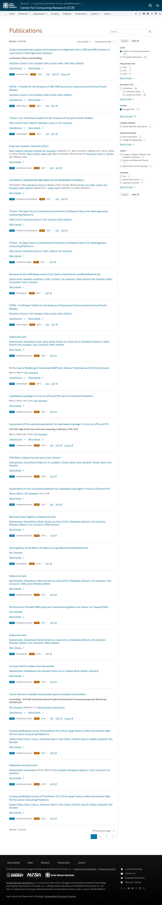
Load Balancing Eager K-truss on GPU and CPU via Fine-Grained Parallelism (51, 395)
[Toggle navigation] (4, 13)
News (12, 13)
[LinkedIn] (156, 13)
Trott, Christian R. (40, 344)
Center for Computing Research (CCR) (47, 7)
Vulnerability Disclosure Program (60, 896)
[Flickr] (148, 13)
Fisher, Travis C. (31, 739)
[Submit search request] (150, 31)
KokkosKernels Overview (23, 765)
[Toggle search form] (150, 5)
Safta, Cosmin (50, 63)
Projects (55, 13)
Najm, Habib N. (77, 63)
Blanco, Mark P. (16, 493)
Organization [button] (39, 13)
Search (107, 13)
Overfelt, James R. (80, 739)
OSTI (55, 74)
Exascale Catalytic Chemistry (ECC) (28, 145)
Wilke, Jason (26, 583)
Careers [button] (94, 13)
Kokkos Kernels (17, 336)
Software (67, 13)
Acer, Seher (42, 341)
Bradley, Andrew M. (90, 670)
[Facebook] (136, 13)
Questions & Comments (85, 869)
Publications (81, 13)
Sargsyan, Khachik (32, 150)
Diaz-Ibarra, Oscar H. (19, 63)
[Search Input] (131, 31)
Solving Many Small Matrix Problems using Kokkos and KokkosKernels (48, 547)
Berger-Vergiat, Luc (58, 341)
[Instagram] (152, 13)
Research (24, 3)
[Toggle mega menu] (158, 5)
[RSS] (160, 13)
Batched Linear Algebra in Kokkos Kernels (32, 516)
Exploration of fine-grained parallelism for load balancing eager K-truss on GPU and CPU (59, 423)
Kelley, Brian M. (83, 279)
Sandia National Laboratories (20, 882)
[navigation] (84, 41)
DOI (48, 74)
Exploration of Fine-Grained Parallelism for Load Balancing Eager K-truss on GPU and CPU (59, 488)
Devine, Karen (15, 279)
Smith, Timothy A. (30, 282)
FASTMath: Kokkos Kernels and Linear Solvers (35, 457)
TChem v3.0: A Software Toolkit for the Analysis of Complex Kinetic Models (51, 117)
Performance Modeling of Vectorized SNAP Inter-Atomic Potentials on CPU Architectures (59, 367)
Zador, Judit (63, 63)
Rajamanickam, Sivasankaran (22, 341)
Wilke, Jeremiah (57, 344)
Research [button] (23, 13)
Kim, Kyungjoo (36, 63)
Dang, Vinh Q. (74, 341)
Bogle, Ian (42, 462)
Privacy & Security (107, 869)
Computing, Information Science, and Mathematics (56, 3)
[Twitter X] (140, 13)
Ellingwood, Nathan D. (92, 341)
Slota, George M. (84, 462)
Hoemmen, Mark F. (49, 739)
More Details (35, 68)
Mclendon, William (17, 524)
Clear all (136, 40)
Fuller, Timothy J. (53, 279)
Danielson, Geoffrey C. (33, 279)
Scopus (65, 74)
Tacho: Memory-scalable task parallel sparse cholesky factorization (47, 694)
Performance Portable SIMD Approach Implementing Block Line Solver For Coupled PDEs (58, 606)
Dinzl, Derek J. (65, 739)
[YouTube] (144, 13)
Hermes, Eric (83, 185)
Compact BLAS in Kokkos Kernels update (31, 666)
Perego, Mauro (100, 462)
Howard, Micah (73, 670)
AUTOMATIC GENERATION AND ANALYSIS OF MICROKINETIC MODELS (46, 180)
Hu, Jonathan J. (68, 279)
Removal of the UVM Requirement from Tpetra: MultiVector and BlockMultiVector (55, 274)
